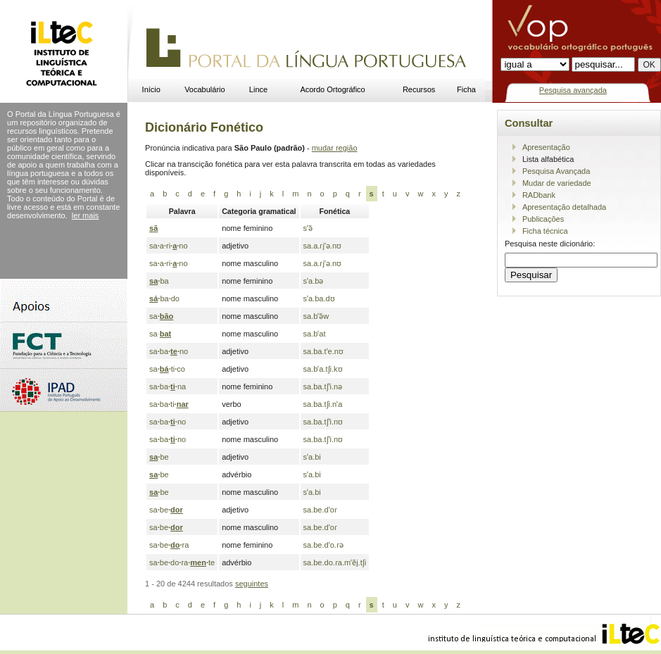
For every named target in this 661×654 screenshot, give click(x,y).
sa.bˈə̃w (316, 316)
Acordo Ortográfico (332, 89)
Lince (258, 89)
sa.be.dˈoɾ (320, 509)
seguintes (251, 583)
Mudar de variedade (556, 183)
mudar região (335, 148)
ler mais (85, 215)
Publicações (543, 219)
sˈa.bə (313, 281)
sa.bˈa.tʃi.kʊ (323, 369)
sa (161, 316)
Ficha (466, 89)
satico (167, 369)
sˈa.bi (312, 457)
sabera (169, 545)
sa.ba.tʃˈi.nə (323, 386)
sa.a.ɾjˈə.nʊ (322, 245)
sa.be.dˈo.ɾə (323, 545)
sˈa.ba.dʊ (319, 298)
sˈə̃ (308, 228)
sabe (166, 509)
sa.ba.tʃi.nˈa (323, 404)
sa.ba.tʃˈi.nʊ (323, 421)
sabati (169, 404)
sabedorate (182, 562)
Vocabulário (204, 89)
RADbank (538, 195)
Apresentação (546, 147)
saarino (168, 245)
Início (151, 89)
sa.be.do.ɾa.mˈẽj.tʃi (335, 562)
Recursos (419, 89)
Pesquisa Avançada (556, 171)
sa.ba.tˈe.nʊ (323, 351)
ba (159, 281)
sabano (168, 351)
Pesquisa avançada (573, 90)
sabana (167, 386)
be (159, 457)
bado (164, 298)
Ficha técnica (545, 231)
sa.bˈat (314, 333)
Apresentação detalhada (564, 207)
